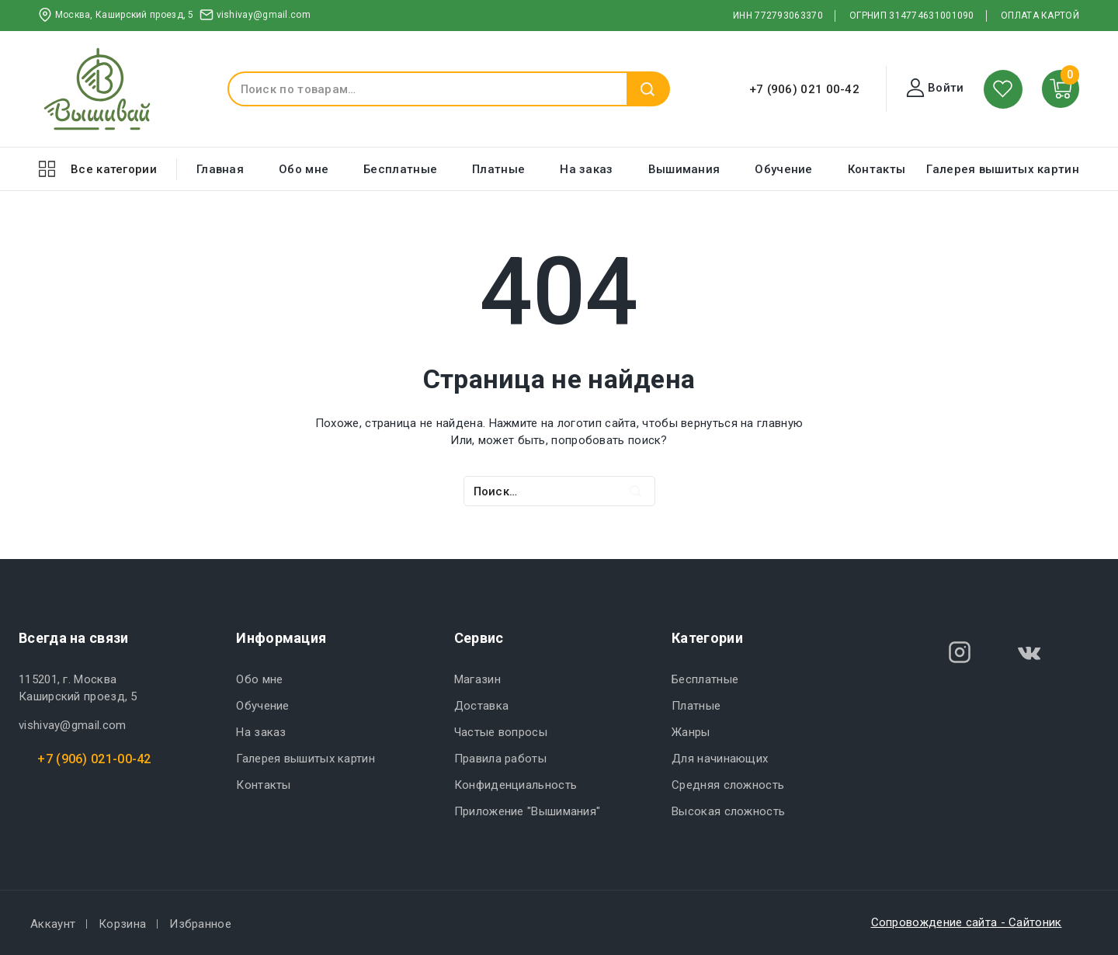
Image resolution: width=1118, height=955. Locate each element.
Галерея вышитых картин (1002, 169)
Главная (220, 169)
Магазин (477, 679)
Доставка (481, 706)
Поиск (648, 88)
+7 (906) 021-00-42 (94, 759)
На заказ (586, 169)
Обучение (783, 169)
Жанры (691, 732)
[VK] (1029, 652)
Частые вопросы (500, 732)
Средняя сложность (728, 785)
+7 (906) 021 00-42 (804, 89)
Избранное (200, 924)
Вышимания (684, 169)
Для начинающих (720, 759)
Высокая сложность (728, 811)
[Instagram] (959, 652)
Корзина (122, 924)
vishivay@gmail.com (72, 725)
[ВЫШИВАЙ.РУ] (97, 89)
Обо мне (303, 169)
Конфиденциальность (515, 785)
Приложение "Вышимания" (527, 811)
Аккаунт (52, 924)
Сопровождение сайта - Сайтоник (966, 922)
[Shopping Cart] (1061, 89)
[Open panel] (98, 169)
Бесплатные (400, 169)
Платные (498, 169)
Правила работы (500, 759)
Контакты (876, 169)
